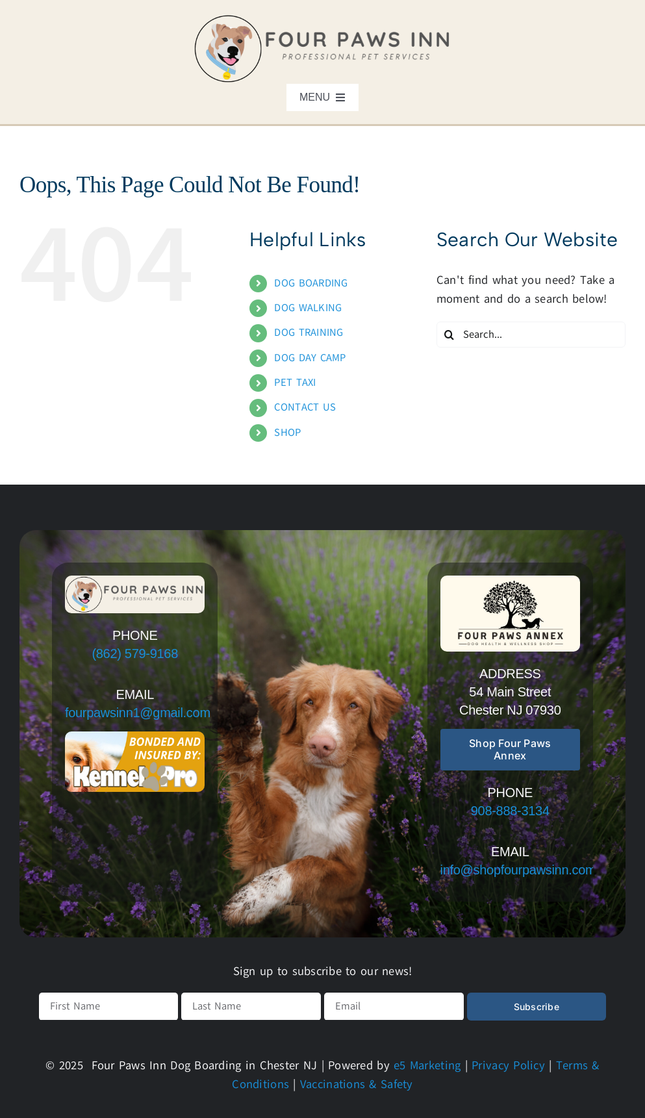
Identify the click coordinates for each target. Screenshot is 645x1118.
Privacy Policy (508, 1065)
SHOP (287, 433)
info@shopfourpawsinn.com (518, 870)
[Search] (449, 335)
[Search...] (531, 335)
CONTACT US (305, 407)
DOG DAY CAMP (310, 358)
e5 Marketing (427, 1065)
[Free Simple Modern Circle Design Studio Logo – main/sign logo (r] (510, 581)
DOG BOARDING (311, 283)
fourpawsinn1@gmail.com (137, 712)
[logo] (323, 19)
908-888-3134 (510, 811)
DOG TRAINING (308, 332)
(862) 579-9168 (135, 653)
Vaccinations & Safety (356, 1084)
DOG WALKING (308, 308)
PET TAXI (295, 382)
